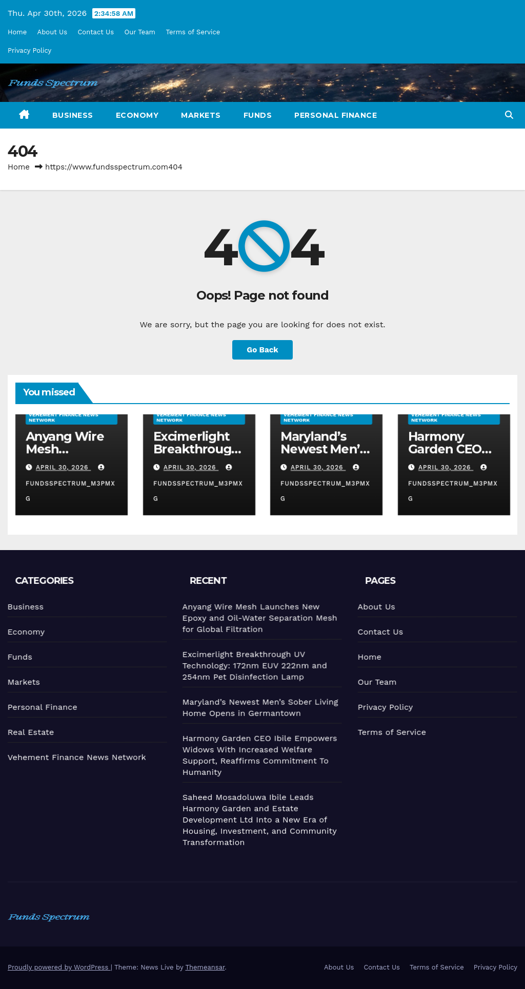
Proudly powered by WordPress (59, 967)
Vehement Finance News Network (63, 417)
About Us (52, 32)
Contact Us (95, 32)
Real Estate (29, 732)
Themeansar (205, 967)
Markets (201, 115)
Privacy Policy (29, 50)
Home (17, 32)
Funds (258, 115)
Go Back (262, 349)
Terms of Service (193, 32)
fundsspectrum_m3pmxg (70, 483)
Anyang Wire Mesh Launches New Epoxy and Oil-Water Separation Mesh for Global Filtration (257, 617)
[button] (509, 115)
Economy (137, 115)
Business (72, 115)
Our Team (140, 32)
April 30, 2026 (63, 467)
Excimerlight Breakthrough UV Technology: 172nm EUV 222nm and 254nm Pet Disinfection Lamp (253, 664)
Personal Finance (335, 115)
